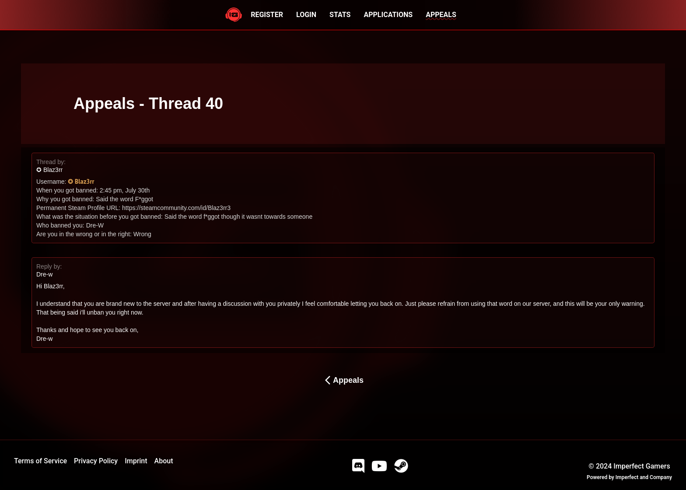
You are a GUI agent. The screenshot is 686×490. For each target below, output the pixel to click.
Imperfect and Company (644, 477)
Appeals (343, 380)
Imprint (136, 461)
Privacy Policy (96, 461)
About (163, 461)
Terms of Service (40, 461)
